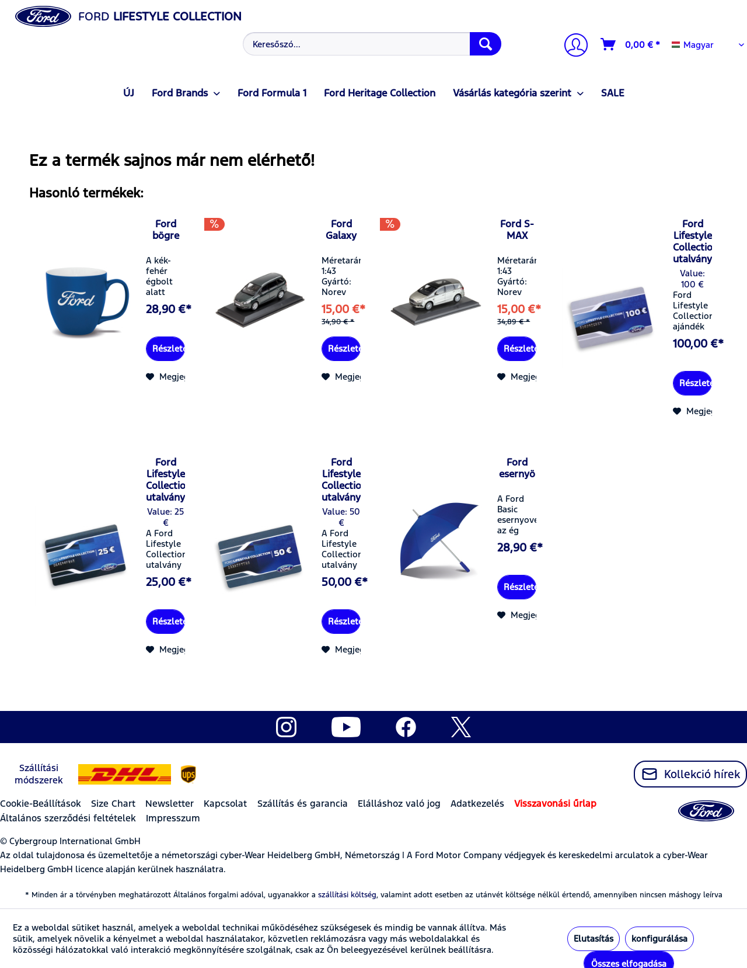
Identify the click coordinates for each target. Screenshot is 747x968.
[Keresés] (485, 43)
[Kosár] (631, 44)
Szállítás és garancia (302, 803)
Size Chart (113, 803)
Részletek (168, 348)
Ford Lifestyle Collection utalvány (692, 241)
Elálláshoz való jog (399, 803)
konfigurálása (659, 938)
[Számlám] (571, 46)
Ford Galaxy (341, 229)
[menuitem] (370, 43)
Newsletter (169, 803)
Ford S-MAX (517, 229)
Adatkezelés (477, 803)
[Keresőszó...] (372, 43)
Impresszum (173, 818)
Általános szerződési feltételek (68, 818)
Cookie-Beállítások (40, 803)
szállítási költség (347, 895)
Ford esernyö (517, 468)
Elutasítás (593, 938)
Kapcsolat (225, 803)
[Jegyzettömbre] (174, 377)
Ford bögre (165, 229)
